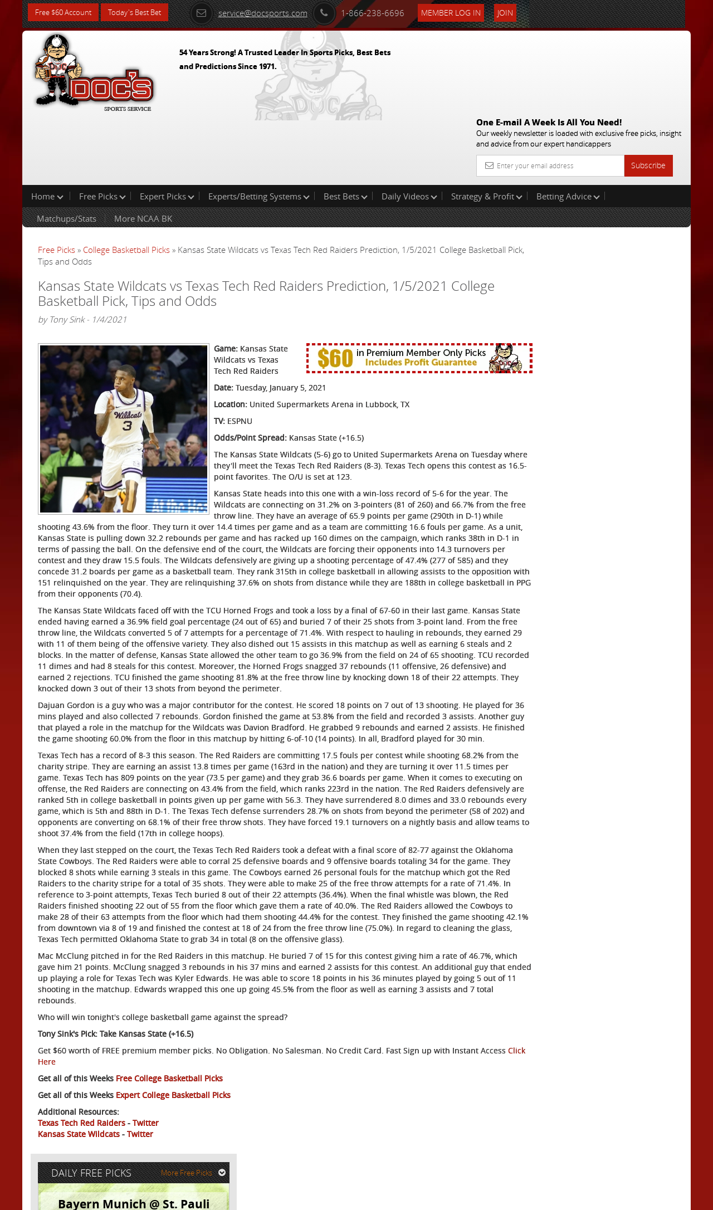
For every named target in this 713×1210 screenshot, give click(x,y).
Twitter (146, 1146)
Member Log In (465, 12)
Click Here (112, 1085)
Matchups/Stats (66, 147)
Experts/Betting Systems (259, 124)
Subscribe (648, 85)
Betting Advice (568, 124)
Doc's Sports (592, 285)
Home (47, 124)
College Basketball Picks (126, 178)
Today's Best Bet (143, 12)
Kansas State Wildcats (79, 1157)
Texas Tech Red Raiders (81, 1146)
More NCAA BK (143, 147)
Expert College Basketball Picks (173, 1118)
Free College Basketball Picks (169, 1101)
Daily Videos (409, 124)
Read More (644, 370)
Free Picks (102, 124)
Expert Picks (167, 124)
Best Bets (346, 124)
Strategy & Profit (486, 124)
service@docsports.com (262, 12)
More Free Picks (640, 185)
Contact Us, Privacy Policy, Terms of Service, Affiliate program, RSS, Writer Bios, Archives (423, 1196)
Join (519, 12)
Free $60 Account (66, 12)
